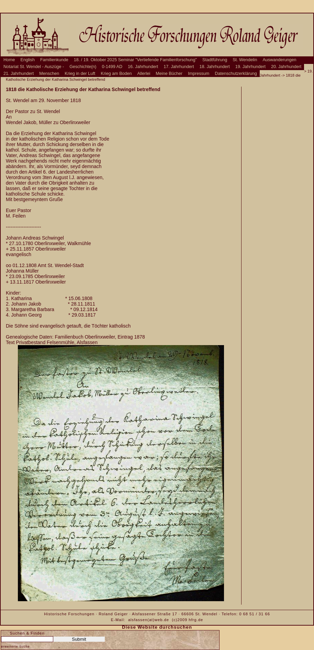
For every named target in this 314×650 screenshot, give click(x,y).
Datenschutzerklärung (236, 73)
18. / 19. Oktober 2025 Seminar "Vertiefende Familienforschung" (135, 59)
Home (9, 59)
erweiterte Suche (15, 646)
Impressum (198, 73)
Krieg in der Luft (80, 73)
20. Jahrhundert (286, 66)
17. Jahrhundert (179, 66)
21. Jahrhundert (18, 73)
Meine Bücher (169, 73)
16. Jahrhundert (143, 66)
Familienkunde (54, 59)
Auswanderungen (279, 59)
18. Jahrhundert (215, 66)
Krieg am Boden (116, 73)
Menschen (49, 73)
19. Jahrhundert (250, 66)
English (28, 59)
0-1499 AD (112, 66)
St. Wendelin (245, 59)
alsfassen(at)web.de (148, 620)
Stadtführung (214, 59)
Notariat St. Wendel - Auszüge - (33, 66)
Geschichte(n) (82, 66)
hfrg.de (196, 620)
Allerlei (143, 73)
